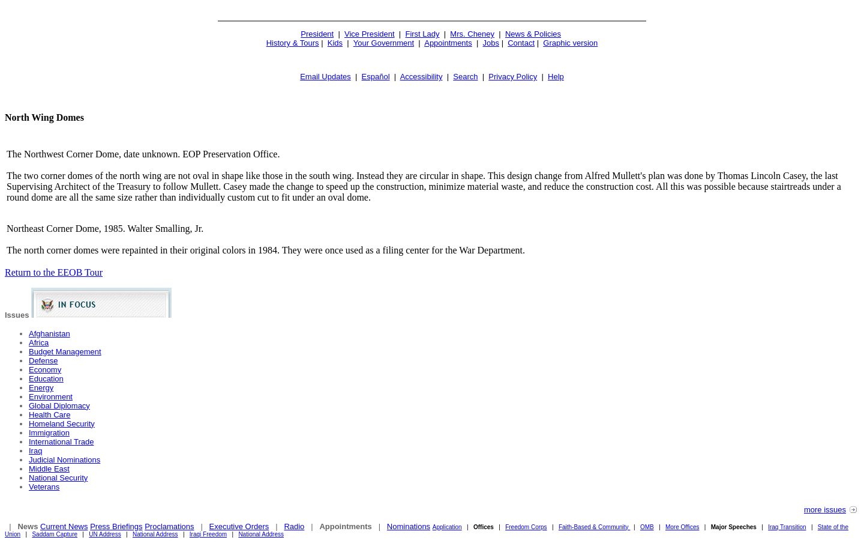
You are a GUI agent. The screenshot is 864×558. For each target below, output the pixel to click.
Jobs (491, 42)
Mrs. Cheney (472, 33)
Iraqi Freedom (208, 534)
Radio (294, 526)
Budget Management (65, 351)
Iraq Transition (787, 527)
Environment (51, 396)
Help (556, 76)
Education (46, 378)
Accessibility (421, 76)
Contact (521, 42)
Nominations (408, 526)
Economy (45, 369)
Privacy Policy (512, 76)
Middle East (49, 468)
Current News (64, 526)
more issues (825, 509)
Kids (335, 42)
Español (376, 76)
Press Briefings (116, 526)
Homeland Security (62, 423)
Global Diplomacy (59, 405)
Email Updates (325, 76)
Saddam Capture (54, 534)
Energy (41, 387)
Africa (39, 342)
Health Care (49, 414)
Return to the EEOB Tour (54, 272)
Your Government (383, 42)
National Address (155, 534)
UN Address (105, 534)
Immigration (49, 432)
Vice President (369, 33)
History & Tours (292, 42)
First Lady (422, 33)
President (317, 33)
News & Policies (533, 33)
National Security (58, 477)
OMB (647, 527)
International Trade (61, 441)
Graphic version (570, 42)
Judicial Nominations (64, 459)
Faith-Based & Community (595, 527)
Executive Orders (239, 526)
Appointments (448, 42)
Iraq (35, 450)
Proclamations (169, 526)
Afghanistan (49, 333)
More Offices (682, 527)
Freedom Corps (526, 527)
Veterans (44, 486)
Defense (43, 360)
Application (447, 527)
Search (465, 76)
